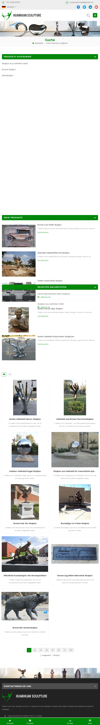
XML (76, 685)
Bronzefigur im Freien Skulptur (75, 404)
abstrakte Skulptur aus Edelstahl (15, 701)
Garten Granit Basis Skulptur (50, 144)
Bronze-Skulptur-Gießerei (43, 701)
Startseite (37, 43)
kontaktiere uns (81, 680)
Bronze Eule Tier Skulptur (25, 404)
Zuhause (6, 680)
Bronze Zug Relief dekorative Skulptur (75, 456)
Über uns (54, 680)
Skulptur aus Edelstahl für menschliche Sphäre (75, 352)
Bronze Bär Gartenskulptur (25, 508)
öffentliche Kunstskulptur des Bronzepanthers (25, 456)
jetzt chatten (51, 721)
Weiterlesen (43, 96)
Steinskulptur (7, 75)
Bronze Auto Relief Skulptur (50, 88)
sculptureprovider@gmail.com (81, 2)
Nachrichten (7, 685)
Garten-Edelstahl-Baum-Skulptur (25, 300)
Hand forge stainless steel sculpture (18, 233)
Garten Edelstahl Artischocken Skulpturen (56, 200)
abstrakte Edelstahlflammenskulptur (54, 116)
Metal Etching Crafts (57, 715)
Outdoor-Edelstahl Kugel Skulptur (25, 352)
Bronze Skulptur (9, 69)
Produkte (30, 680)
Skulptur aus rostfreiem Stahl (15, 63)
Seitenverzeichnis (57, 685)
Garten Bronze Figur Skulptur (50, 172)
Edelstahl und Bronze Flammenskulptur (75, 300)
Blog (28, 685)
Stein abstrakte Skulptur (68, 701)
